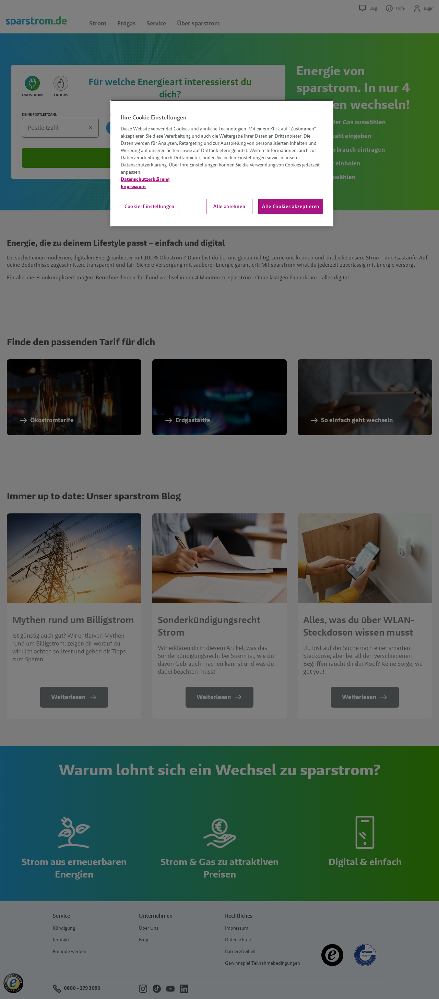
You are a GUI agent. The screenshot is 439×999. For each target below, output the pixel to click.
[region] (221, 163)
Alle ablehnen (229, 206)
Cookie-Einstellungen (149, 206)
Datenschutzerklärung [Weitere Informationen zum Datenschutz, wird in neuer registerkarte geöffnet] (145, 179)
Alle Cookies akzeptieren (290, 206)
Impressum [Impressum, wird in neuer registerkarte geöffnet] (133, 186)
